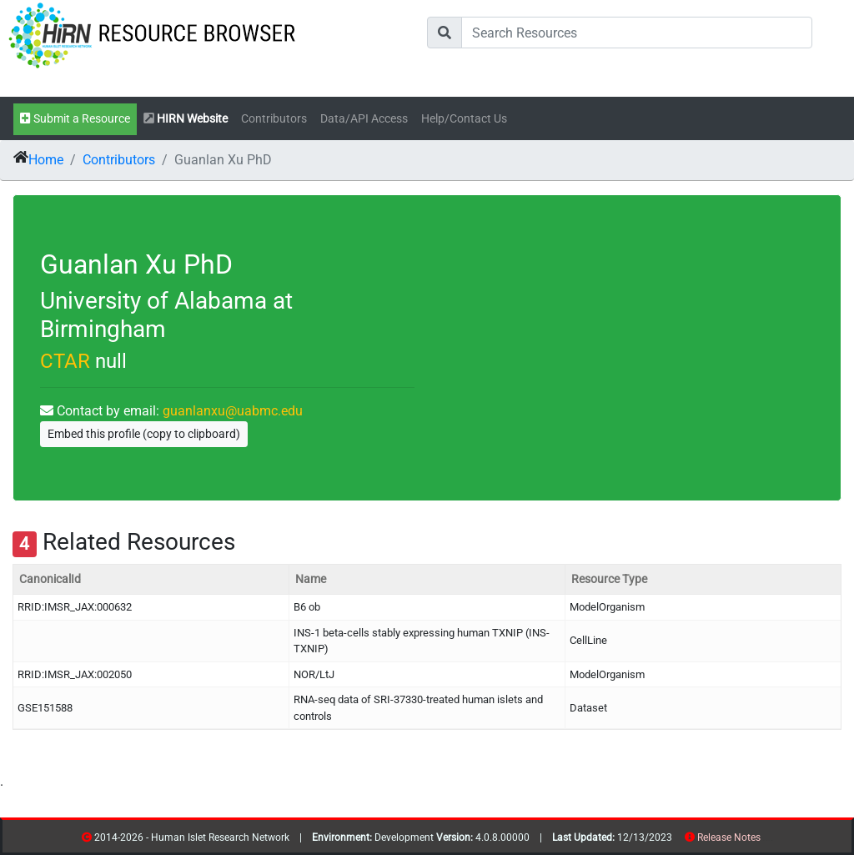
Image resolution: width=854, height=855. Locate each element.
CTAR (65, 361)
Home (45, 160)
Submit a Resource (75, 119)
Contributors (274, 119)
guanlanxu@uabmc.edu (233, 411)
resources (766, 840)
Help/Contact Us (464, 119)
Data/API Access (364, 119)
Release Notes (729, 837)
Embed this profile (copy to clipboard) (144, 433)
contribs (771, 840)
